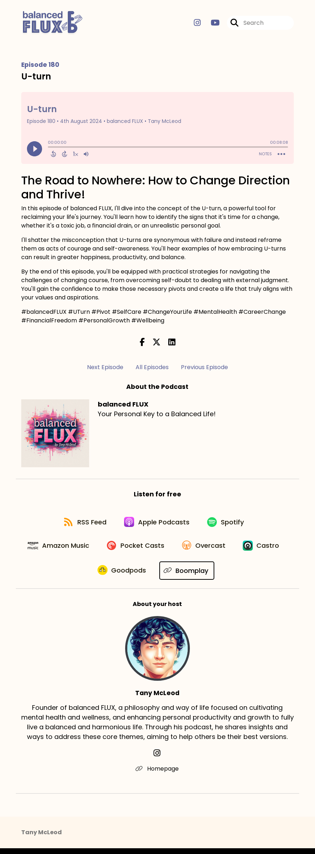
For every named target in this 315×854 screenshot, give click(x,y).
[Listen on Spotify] (227, 524)
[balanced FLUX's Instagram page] (197, 23)
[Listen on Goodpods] (149, 576)
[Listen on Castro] (88, 576)
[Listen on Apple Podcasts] (157, 524)
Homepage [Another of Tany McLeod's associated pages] (157, 774)
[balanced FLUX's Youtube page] (211, 23)
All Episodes (152, 368)
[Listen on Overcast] (233, 550)
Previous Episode (204, 368)
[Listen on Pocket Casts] (162, 550)
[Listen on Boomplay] (215, 576)
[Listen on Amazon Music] (84, 550)
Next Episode (105, 368)
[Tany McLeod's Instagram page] (157, 759)
